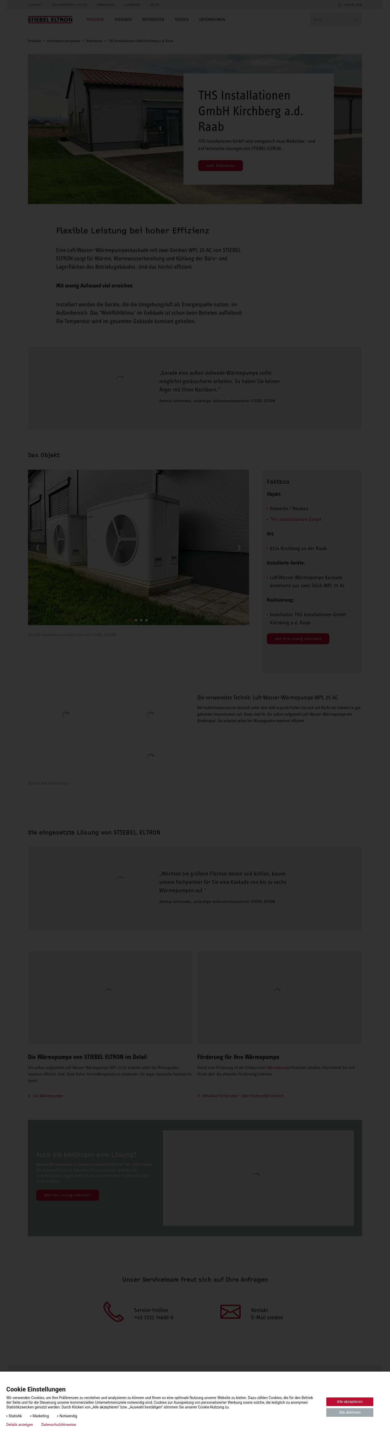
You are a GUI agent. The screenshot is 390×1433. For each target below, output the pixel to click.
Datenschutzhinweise (58, 1425)
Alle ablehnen (350, 1412)
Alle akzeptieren (350, 1402)
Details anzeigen (19, 1425)
